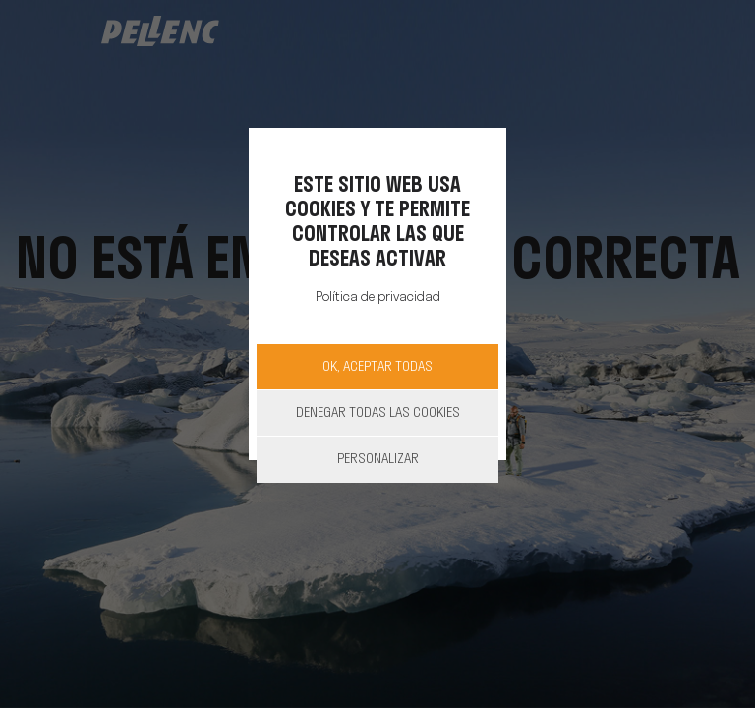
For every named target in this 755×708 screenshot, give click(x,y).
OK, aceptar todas (377, 367)
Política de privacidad (378, 297)
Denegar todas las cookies (378, 413)
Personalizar (378, 459)
